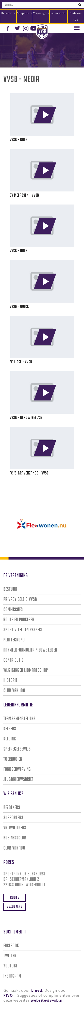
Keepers (9, 728)
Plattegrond (14, 640)
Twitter (9, 955)
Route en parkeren (18, 619)
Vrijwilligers (41, 13)
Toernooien (12, 759)
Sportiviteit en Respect (23, 629)
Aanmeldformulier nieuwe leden (30, 650)
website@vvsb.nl (47, 1000)
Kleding (9, 739)
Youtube (10, 966)
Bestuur (10, 589)
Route (14, 897)
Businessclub (58, 13)
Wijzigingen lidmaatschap (25, 670)
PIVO (8, 995)
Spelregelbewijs (17, 749)
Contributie (13, 660)
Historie (10, 680)
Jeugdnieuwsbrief (18, 779)
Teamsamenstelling (19, 718)
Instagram (12, 976)
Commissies (13, 609)
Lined (36, 990)
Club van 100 (76, 16)
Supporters (24, 13)
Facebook (11, 945)
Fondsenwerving (17, 769)
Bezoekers (8, 13)
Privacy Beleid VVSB (20, 599)
